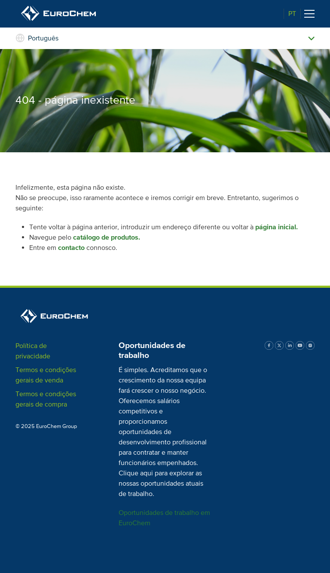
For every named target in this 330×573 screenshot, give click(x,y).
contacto (71, 247)
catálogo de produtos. (106, 237)
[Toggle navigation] (309, 14)
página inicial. (276, 227)
